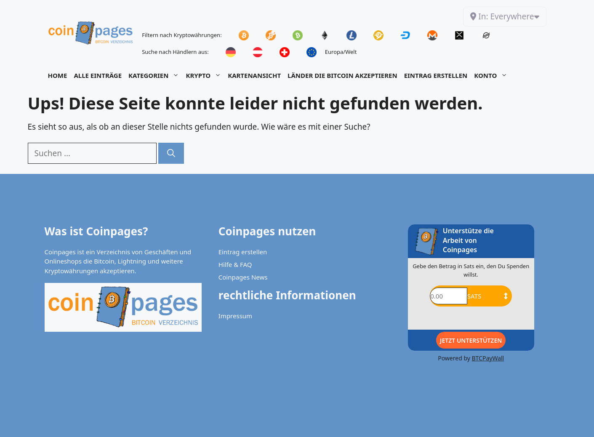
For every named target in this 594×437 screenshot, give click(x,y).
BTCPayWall (488, 358)
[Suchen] (171, 153)
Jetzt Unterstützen (471, 340)
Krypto (205, 75)
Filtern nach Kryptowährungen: (181, 35)
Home (57, 75)
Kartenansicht (254, 75)
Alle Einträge (98, 75)
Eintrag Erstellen (436, 75)
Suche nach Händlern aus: (175, 52)
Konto (492, 75)
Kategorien (155, 75)
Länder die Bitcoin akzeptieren (342, 75)
